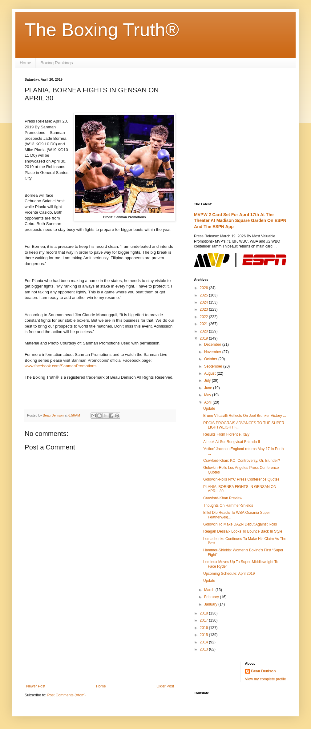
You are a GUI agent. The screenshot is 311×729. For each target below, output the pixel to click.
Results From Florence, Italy (226, 434)
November (213, 352)
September (213, 366)
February (212, 597)
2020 (204, 331)
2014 (204, 642)
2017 (204, 620)
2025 (204, 295)
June (208, 388)
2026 (204, 288)
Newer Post (35, 686)
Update (209, 408)
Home (25, 62)
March (210, 590)
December (213, 344)
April (208, 402)
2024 (204, 302)
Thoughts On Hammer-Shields (228, 505)
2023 (204, 309)
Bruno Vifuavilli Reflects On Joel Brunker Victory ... (244, 415)
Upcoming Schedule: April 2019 (229, 573)
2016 (204, 628)
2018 (204, 613)
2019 (204, 338)
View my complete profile (265, 679)
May (208, 395)
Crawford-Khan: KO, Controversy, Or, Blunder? (241, 460)
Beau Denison (263, 671)
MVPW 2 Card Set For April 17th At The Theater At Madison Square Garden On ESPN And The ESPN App (240, 220)
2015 (204, 635)
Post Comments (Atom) (66, 695)
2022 (204, 317)
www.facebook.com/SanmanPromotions (60, 366)
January (211, 604)
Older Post (165, 686)
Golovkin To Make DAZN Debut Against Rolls (240, 524)
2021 (204, 324)
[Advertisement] (100, 633)
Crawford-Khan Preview (222, 498)
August (210, 373)
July (208, 380)
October (211, 359)
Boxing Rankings (56, 62)
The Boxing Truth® (102, 29)
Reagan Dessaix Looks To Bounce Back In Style (242, 531)
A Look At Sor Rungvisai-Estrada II (231, 442)
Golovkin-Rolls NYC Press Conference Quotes (241, 479)
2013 (204, 649)
